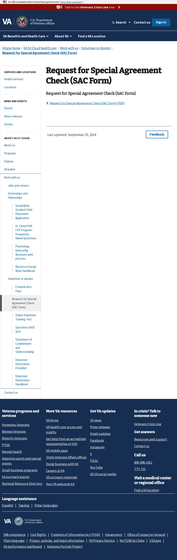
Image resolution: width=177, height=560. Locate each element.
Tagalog (23, 505)
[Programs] (20, 153)
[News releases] (20, 116)
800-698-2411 (143, 462)
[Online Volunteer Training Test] (20, 317)
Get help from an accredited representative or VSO (66, 441)
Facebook (97, 440)
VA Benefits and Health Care (24, 36)
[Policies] (20, 162)
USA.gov (155, 540)
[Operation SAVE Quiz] (20, 330)
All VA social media (103, 474)
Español (7, 505)
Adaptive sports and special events (21, 461)
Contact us (142, 22)
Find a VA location (146, 490)
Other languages (46, 505)
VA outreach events (15, 477)
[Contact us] (20, 393)
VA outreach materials (61, 477)
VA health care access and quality (64, 429)
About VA (62, 36)
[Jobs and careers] (20, 186)
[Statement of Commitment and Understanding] (20, 346)
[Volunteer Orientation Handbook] (20, 380)
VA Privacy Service (102, 540)
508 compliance (14, 534)
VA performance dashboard (23, 546)
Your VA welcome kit (60, 484)
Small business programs (20, 470)
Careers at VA (55, 471)
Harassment (113, 534)
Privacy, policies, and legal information (56, 540)
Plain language (14, 540)
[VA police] (20, 169)
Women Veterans (14, 431)
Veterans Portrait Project (65, 546)
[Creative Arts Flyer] (20, 289)
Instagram (97, 447)
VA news (96, 420)
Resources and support (150, 439)
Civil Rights (38, 534)
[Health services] (20, 79)
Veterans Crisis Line (147, 424)
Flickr (94, 460)
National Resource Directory (22, 483)
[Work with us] (20, 178)
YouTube (96, 467)
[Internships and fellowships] (20, 196)
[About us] (20, 145)
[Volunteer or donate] (20, 279)
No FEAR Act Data (132, 540)
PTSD (6, 445)
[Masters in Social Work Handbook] (20, 269)
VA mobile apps (57, 450)
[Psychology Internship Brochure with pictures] (20, 252)
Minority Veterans (14, 438)
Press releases (100, 427)
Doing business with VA (62, 464)
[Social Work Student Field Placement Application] (20, 212)
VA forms (52, 420)
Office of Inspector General (146, 534)
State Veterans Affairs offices (66, 457)
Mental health (12, 452)
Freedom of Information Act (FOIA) (75, 534)
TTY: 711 (140, 469)
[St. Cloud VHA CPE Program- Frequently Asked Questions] (20, 232)
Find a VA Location (92, 36)
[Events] (20, 108)
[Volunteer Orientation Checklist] (20, 364)
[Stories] (20, 124)
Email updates (100, 434)
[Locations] (20, 87)
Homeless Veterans (15, 425)
